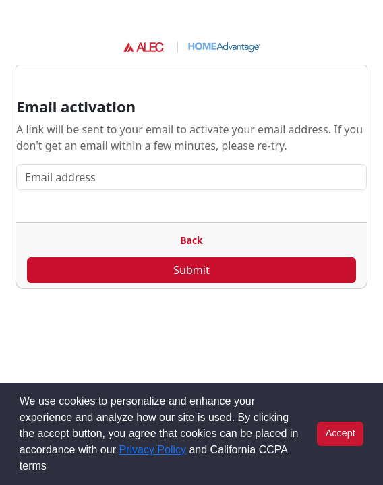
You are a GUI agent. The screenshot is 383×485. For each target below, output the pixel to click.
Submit (191, 270)
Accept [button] (340, 433)
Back (191, 240)
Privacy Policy (152, 449)
